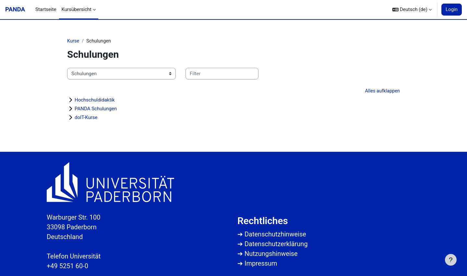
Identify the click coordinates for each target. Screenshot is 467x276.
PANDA (15, 9)
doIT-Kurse (86, 118)
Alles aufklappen (382, 91)
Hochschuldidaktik (95, 100)
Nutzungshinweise (271, 254)
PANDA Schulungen (96, 109)
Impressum (261, 263)
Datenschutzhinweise (275, 234)
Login (452, 9)
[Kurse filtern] (222, 74)
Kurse (73, 41)
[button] (412, 9)
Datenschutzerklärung (276, 244)
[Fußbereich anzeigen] (451, 260)
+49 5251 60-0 (67, 266)
